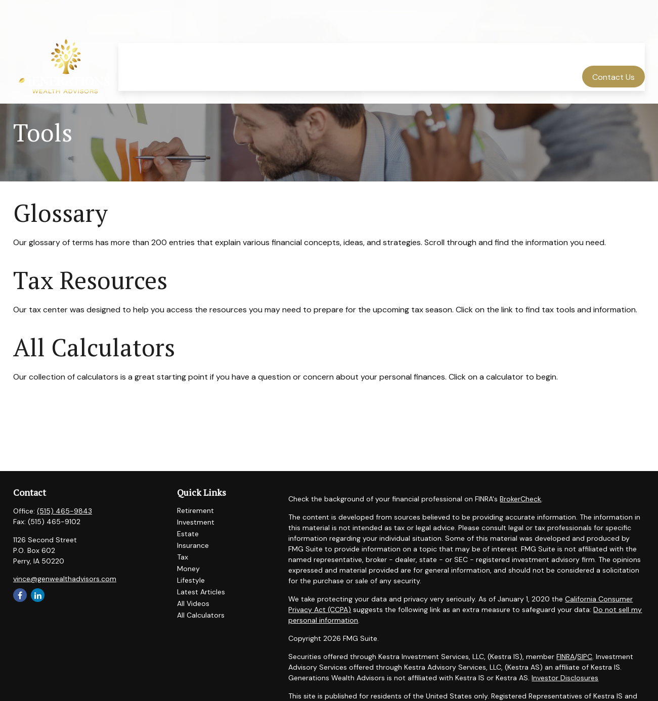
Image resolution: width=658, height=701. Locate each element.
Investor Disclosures (565, 677)
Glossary (60, 213)
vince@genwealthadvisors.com (64, 578)
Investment (195, 522)
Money (188, 568)
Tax (182, 557)
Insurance (193, 545)
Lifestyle (191, 580)
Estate (188, 533)
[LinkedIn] (38, 595)
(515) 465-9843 (64, 511)
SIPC (584, 656)
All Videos (193, 603)
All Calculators (94, 347)
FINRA (565, 656)
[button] (222, 25)
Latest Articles (201, 591)
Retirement (195, 510)
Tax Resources (90, 280)
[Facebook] (20, 595)
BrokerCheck (520, 498)
